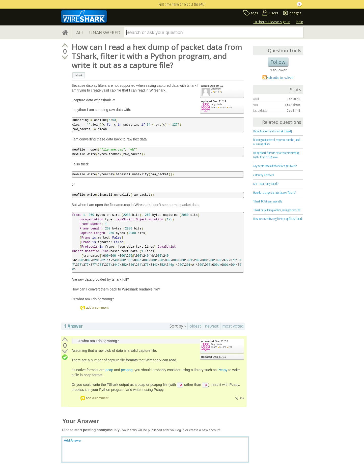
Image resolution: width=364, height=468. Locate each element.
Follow (278, 61)
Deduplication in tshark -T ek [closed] (272, 131)
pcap (109, 370)
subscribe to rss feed (280, 77)
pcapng (127, 370)
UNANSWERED (104, 33)
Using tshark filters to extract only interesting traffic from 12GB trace (276, 155)
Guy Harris (216, 104)
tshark (78, 75)
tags (254, 13)
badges (295, 13)
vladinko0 (216, 88)
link (241, 398)
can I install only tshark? (265, 183)
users (273, 13)
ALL (80, 33)
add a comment (97, 307)
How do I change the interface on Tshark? (274, 192)
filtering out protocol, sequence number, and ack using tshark (276, 141)
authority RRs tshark (263, 174)
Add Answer (72, 440)
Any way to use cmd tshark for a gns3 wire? (275, 166)
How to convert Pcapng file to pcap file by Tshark (277, 218)
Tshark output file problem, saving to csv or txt (276, 210)
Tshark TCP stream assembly (267, 201)
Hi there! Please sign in (272, 21)
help (299, 21)
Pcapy (223, 370)
